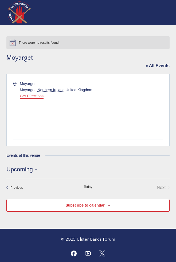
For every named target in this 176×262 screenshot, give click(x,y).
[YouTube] (88, 253)
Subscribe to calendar (84, 205)
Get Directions (32, 96)
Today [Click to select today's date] (88, 187)
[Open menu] (163, 12)
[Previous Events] (14, 188)
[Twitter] (102, 253)
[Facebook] (74, 253)
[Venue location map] (88, 119)
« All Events (158, 65)
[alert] (88, 42)
